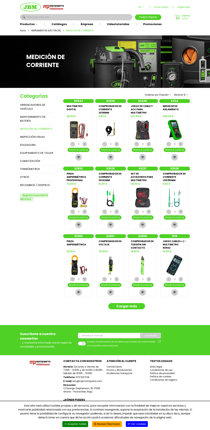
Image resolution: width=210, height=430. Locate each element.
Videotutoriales (118, 24)
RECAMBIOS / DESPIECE (35, 185)
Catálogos (59, 24)
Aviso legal (156, 366)
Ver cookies (137, 424)
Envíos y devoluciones (119, 370)
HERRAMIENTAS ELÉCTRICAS (46, 30)
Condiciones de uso (161, 370)
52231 (142, 168)
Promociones (152, 24)
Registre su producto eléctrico (34, 197)
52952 (78, 168)
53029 (110, 101)
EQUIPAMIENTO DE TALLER (36, 153)
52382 (78, 236)
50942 (78, 101)
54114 (174, 101)
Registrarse (183, 7)
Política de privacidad (162, 373)
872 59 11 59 (82, 377)
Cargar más (126, 306)
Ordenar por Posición (158, 94)
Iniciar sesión (161, 7)
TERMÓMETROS (30, 169)
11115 (174, 236)
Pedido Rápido (148, 17)
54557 (110, 236)
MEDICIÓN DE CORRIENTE (36, 129)
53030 (110, 168)
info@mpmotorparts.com (87, 381)
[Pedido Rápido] (182, 17)
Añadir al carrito (78, 149)
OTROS (24, 177)
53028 (174, 168)
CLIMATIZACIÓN (30, 161)
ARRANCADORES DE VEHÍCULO (32, 107)
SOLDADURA (28, 145)
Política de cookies (160, 376)
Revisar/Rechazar (107, 424)
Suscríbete (151, 335)
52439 (142, 101)
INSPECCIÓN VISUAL (32, 137)
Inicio (23, 30)
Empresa (87, 24)
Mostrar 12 (181, 94)
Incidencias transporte (119, 373)
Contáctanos (114, 366)
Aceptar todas (75, 424)
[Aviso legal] (159, 344)
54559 (142, 236)
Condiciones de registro (163, 379)
